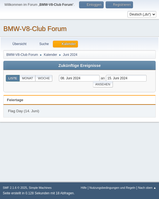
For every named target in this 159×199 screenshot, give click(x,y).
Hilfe (84, 187)
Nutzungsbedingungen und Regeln (112, 187)
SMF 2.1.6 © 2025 (15, 187)
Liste (12, 78)
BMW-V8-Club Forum (35, 28)
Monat (27, 78)
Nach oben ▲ (147, 187)
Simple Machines (40, 187)
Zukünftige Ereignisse (79, 65)
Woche (44, 78)
